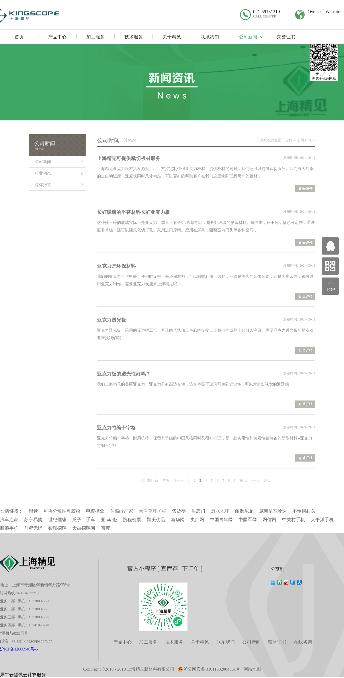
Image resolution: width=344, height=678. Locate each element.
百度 (105, 528)
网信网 (269, 519)
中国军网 (248, 519)
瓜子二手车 (83, 519)
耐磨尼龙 (244, 511)
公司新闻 (304, 140)
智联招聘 (57, 528)
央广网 (197, 519)
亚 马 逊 (109, 519)
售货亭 (179, 511)
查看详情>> (305, 189)
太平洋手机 (322, 519)
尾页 (267, 480)
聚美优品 (156, 519)
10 (241, 480)
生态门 (198, 511)
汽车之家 (9, 519)
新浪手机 (9, 528)
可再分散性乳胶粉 (62, 511)
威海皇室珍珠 (273, 511)
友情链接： (11, 511)
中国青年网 (221, 519)
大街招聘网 (83, 528)
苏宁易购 (33, 519)
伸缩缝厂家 (121, 511)
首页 (166, 480)
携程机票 (132, 519)
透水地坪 (220, 511)
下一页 (255, 480)
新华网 (178, 519)
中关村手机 (293, 519)
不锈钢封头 (303, 511)
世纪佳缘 (57, 519)
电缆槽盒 (95, 511)
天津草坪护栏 (152, 511)
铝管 (33, 511)
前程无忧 (33, 528)
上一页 (179, 480)
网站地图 (252, 669)
